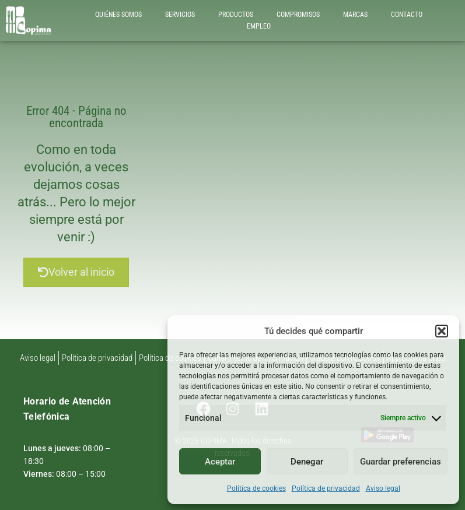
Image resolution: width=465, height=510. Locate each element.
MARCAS (355, 14)
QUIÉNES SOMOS (118, 14)
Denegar (307, 461)
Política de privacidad (326, 488)
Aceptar (220, 461)
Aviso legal (383, 488)
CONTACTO (406, 14)
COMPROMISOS (298, 14)
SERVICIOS (180, 14)
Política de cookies (256, 488)
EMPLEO (259, 26)
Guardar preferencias (400, 461)
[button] (441, 331)
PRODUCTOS (235, 14)
